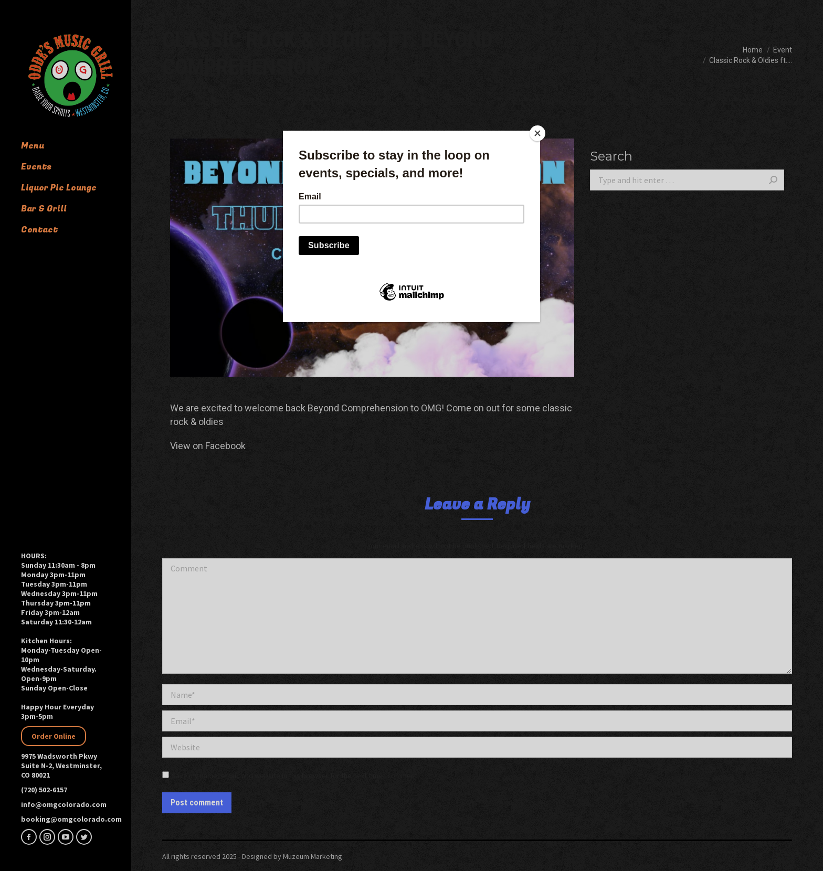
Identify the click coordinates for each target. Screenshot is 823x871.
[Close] (537, 133)
